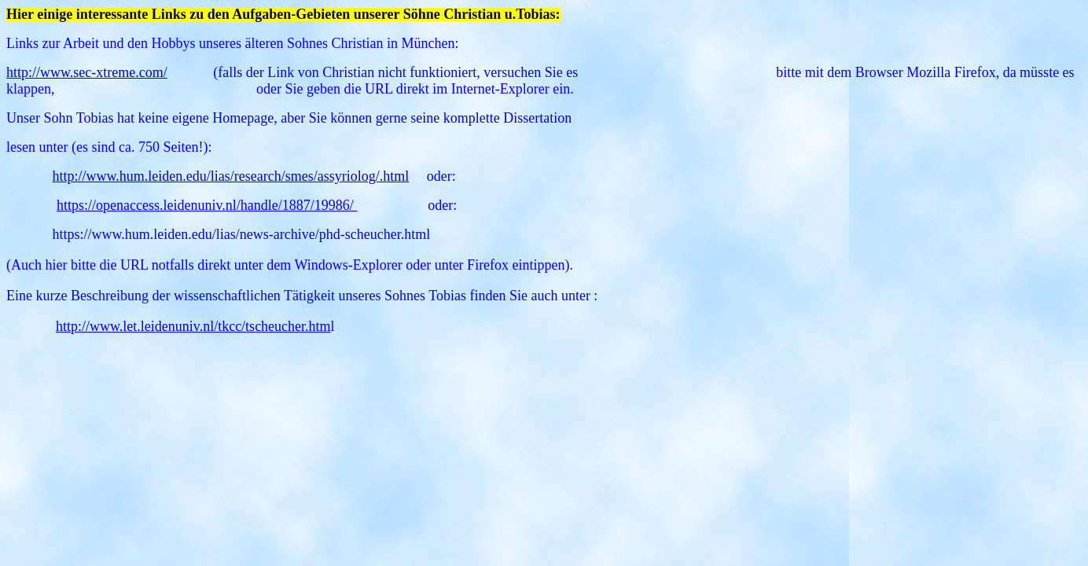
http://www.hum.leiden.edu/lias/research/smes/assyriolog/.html (231, 176)
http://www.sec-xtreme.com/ (86, 72)
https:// (76, 205)
